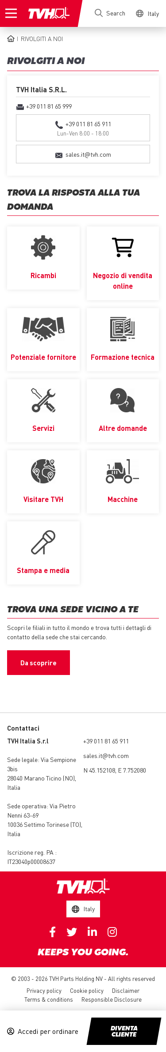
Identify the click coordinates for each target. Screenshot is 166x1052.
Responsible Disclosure (111, 999)
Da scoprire (38, 662)
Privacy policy (44, 990)
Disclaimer (125, 990)
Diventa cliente (124, 1031)
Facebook (52, 932)
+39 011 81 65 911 (106, 741)
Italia (13, 787)
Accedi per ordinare (48, 1031)
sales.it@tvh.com (106, 755)
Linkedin (92, 932)
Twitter (72, 932)
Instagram (112, 932)
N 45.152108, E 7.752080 (114, 770)
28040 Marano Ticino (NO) (41, 778)
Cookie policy (87, 990)
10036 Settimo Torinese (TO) (44, 824)
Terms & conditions (48, 999)
